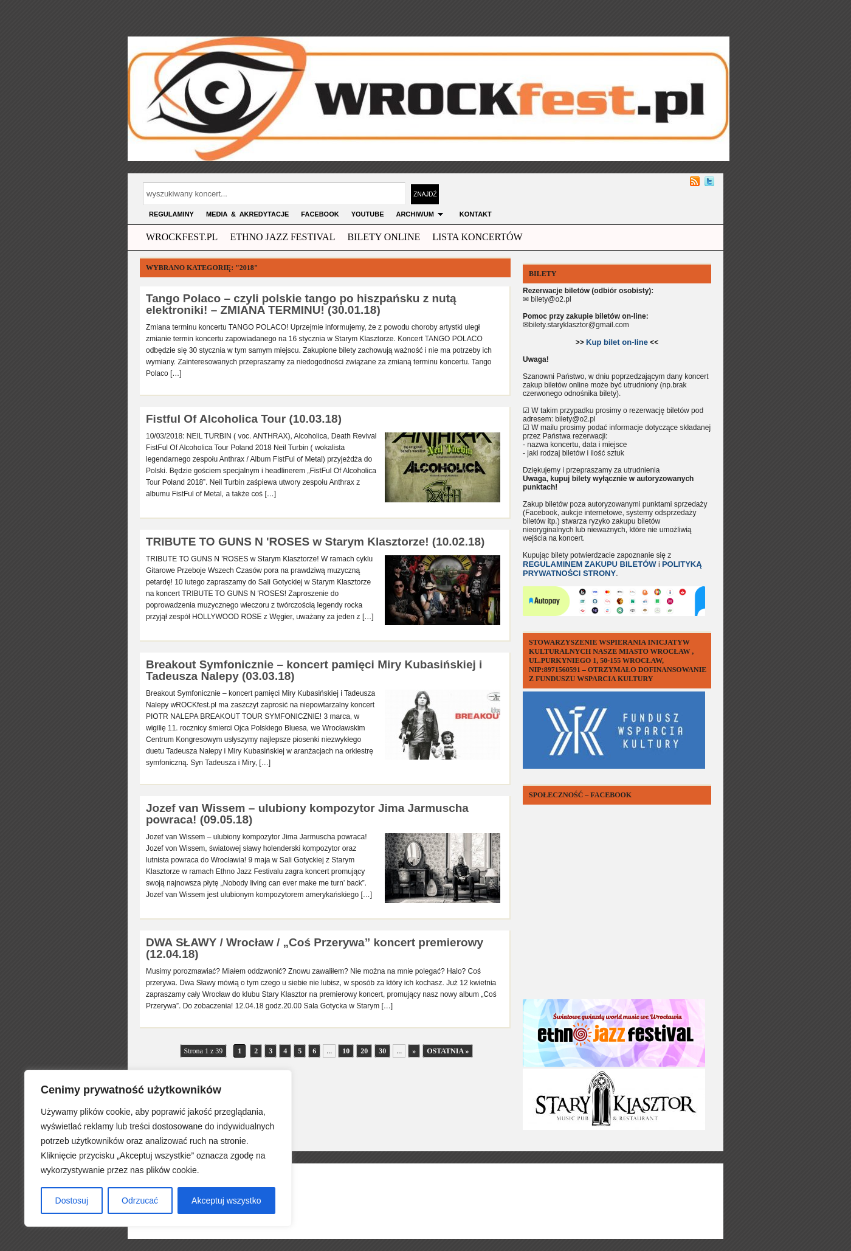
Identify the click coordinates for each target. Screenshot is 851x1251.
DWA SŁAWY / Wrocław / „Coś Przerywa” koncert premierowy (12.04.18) (314, 948)
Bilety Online (383, 237)
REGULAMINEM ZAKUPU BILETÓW (589, 564)
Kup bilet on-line (617, 342)
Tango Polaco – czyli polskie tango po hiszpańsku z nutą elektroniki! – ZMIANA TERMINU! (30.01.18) (301, 304)
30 (382, 1051)
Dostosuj (71, 1200)
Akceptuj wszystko (226, 1200)
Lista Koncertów (477, 237)
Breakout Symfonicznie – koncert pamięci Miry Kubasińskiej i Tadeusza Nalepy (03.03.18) (314, 670)
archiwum (421, 214)
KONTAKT (476, 214)
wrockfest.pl (182, 237)
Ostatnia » (448, 1051)
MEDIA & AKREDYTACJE (247, 214)
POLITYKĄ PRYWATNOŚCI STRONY (612, 569)
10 (346, 1051)
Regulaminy (171, 214)
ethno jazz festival (282, 237)
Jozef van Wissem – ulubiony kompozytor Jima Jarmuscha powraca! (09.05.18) (307, 814)
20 (364, 1051)
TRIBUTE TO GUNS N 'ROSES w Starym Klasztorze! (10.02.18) (315, 541)
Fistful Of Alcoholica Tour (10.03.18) (244, 418)
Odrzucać (140, 1200)
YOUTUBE (367, 214)
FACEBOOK (320, 214)
